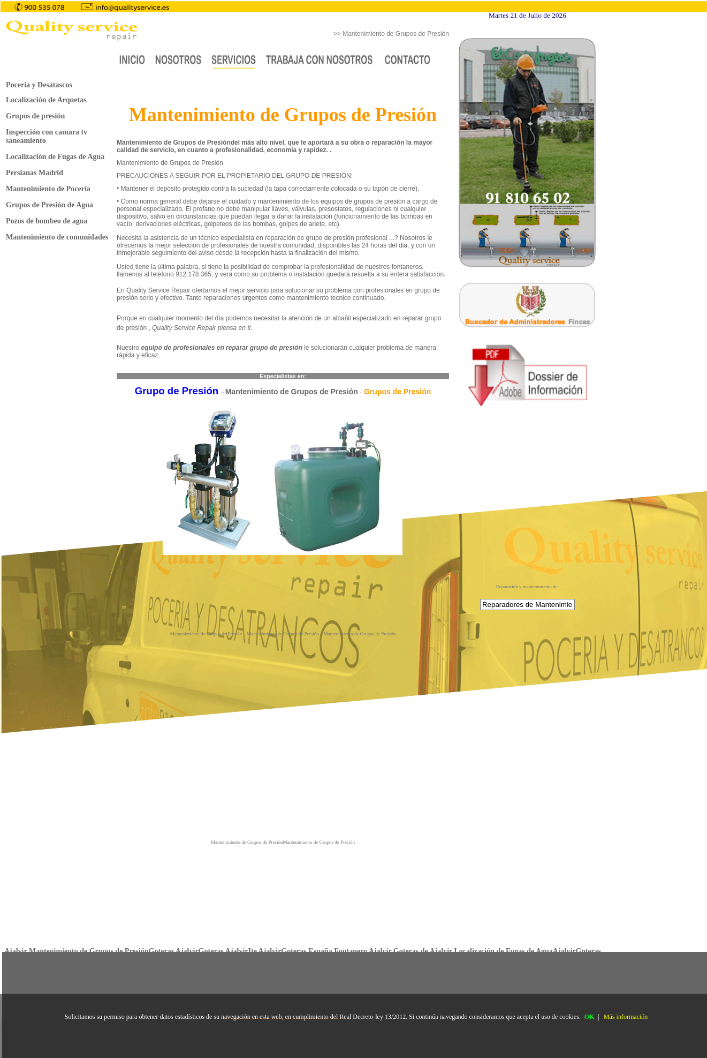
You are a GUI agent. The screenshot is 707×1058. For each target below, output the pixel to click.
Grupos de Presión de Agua (49, 205)
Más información (626, 1017)
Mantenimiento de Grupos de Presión (292, 391)
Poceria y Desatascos (39, 85)
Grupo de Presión (178, 390)
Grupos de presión (35, 116)
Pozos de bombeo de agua (46, 221)
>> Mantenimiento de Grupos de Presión (391, 33)
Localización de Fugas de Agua (55, 157)
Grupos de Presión (397, 391)
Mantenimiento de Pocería (48, 189)
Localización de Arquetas (46, 100)
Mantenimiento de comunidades (57, 237)
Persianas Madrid (34, 173)
